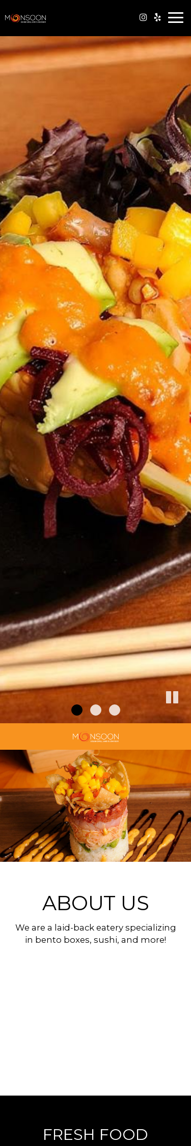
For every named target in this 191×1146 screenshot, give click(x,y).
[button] (183, 715)
